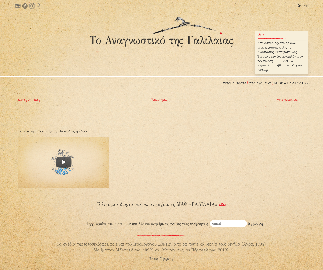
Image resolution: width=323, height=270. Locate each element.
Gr (298, 5)
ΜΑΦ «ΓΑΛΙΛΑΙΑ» (291, 83)
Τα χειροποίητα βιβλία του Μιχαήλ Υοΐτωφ (279, 65)
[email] (228, 223)
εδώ (222, 204)
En (305, 5)
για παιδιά (287, 99)
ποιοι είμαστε (234, 83)
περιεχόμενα (260, 83)
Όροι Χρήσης (161, 258)
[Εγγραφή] (255, 223)
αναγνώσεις (29, 99)
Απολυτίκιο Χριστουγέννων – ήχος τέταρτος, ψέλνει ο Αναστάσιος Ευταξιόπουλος (278, 47)
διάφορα (158, 99)
